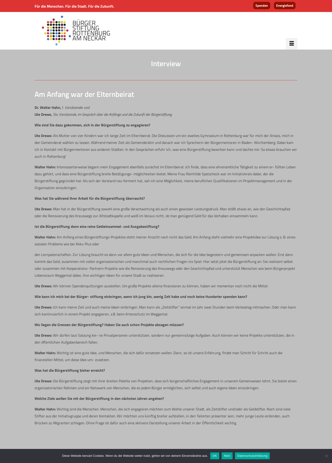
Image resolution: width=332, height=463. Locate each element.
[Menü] (291, 44)
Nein (227, 455)
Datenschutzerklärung (252, 455)
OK (215, 455)
